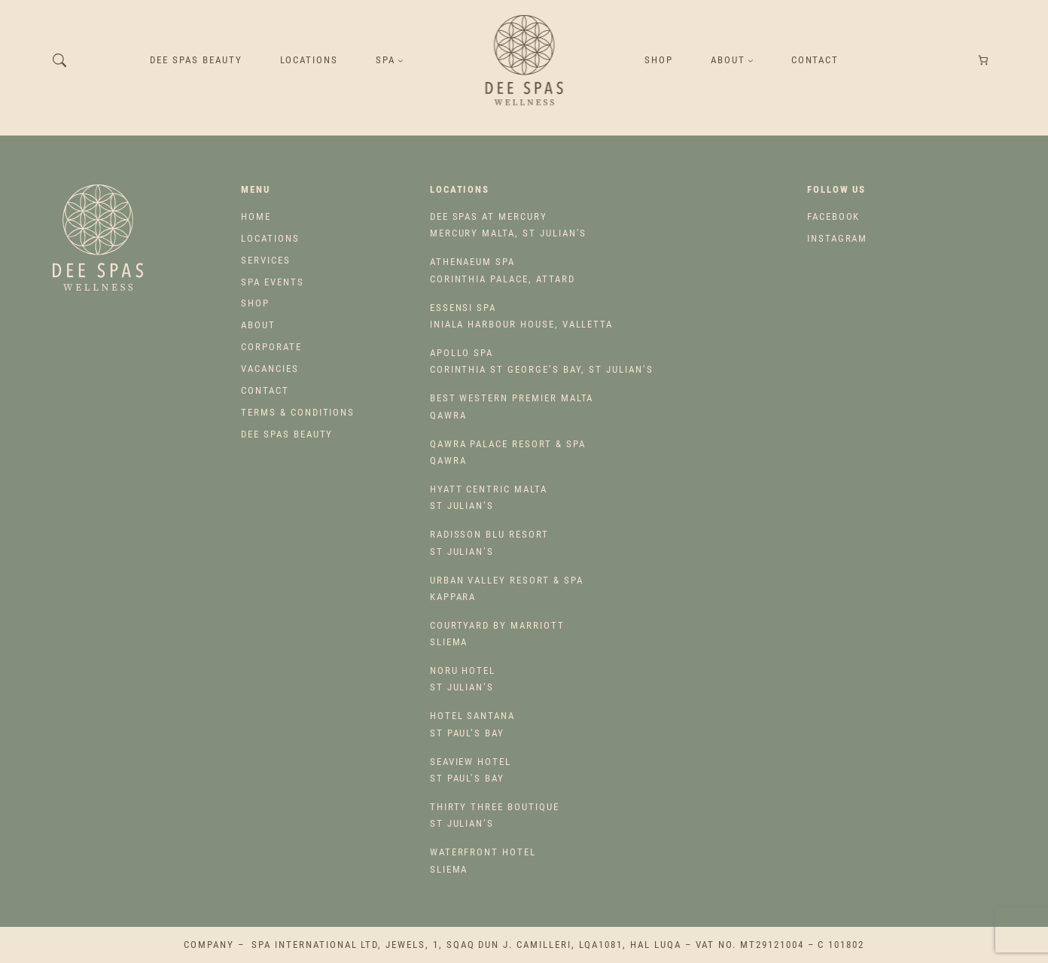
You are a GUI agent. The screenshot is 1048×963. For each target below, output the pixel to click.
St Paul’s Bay (472, 724)
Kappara (506, 588)
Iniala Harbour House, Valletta (522, 316)
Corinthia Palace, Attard (502, 270)
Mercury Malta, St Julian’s (508, 225)
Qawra (512, 406)
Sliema (497, 634)
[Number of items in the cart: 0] (983, 60)
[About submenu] (751, 60)
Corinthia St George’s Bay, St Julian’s (541, 361)
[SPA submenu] (401, 60)
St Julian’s (488, 497)
